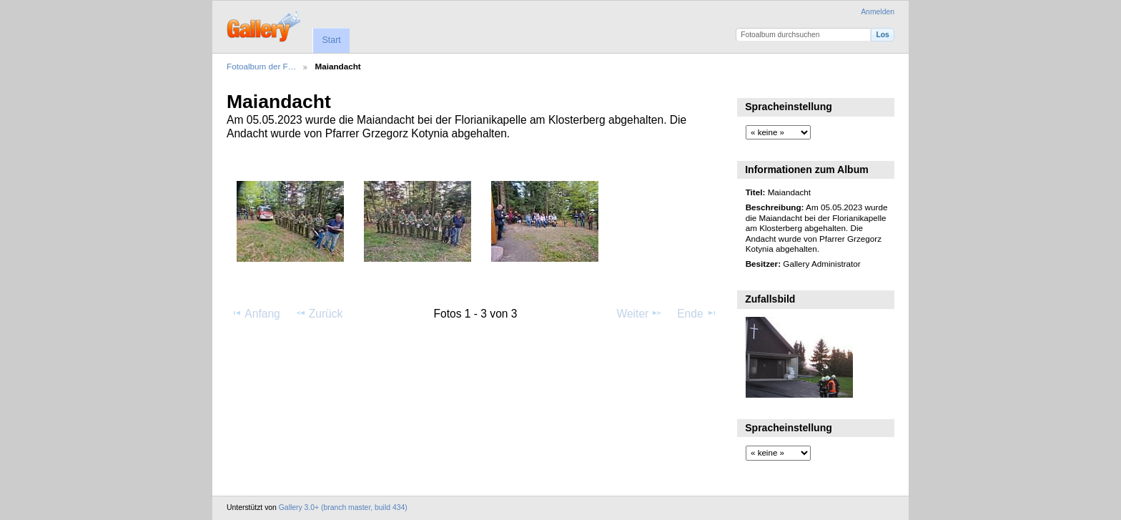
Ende (697, 313)
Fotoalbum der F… (261, 66)
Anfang (255, 313)
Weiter (640, 313)
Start (331, 40)
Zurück (319, 313)
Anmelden (877, 12)
